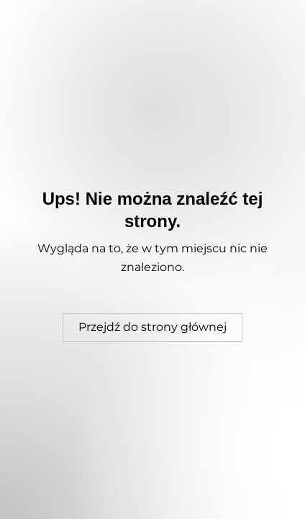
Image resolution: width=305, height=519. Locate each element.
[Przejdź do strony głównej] (152, 327)
